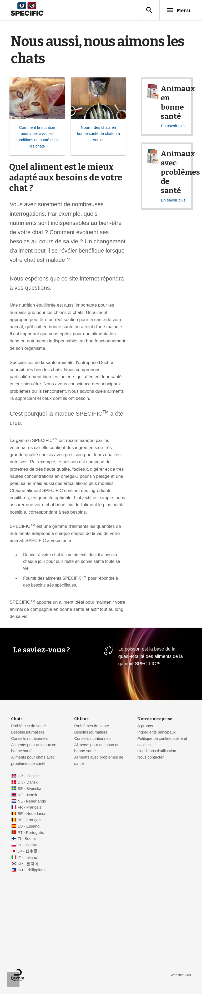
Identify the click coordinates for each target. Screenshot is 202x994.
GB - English (28, 777)
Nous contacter (150, 758)
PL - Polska (27, 846)
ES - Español (29, 827)
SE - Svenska (29, 789)
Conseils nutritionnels (29, 739)
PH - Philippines (32, 871)
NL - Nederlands (32, 802)
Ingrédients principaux (156, 733)
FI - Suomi (27, 839)
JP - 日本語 (27, 852)
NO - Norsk (27, 796)
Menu (176, 10)
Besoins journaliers (27, 733)
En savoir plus (173, 127)
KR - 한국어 (28, 865)
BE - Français (29, 821)
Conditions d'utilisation (156, 752)
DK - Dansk (28, 783)
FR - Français (29, 808)
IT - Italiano (27, 858)
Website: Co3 (180, 976)
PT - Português (31, 833)
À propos (145, 727)
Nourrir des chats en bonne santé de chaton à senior (98, 134)
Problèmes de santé (28, 727)
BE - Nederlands (32, 814)
